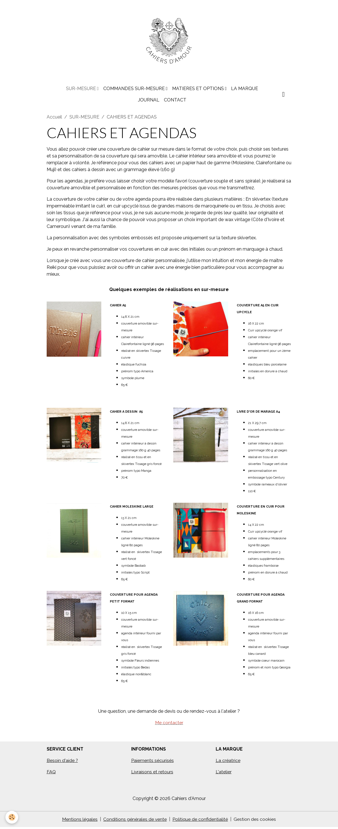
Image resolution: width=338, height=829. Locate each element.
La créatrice (228, 762)
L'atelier (224, 773)
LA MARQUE (244, 90)
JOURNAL (148, 101)
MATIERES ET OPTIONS (198, 90)
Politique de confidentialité (200, 821)
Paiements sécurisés (152, 762)
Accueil (54, 118)
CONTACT (175, 101)
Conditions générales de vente (135, 821)
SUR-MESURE (81, 90)
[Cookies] (12, 817)
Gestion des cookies (255, 821)
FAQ (51, 773)
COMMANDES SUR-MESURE (134, 90)
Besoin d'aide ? (62, 762)
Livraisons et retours (152, 773)
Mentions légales (80, 821)
